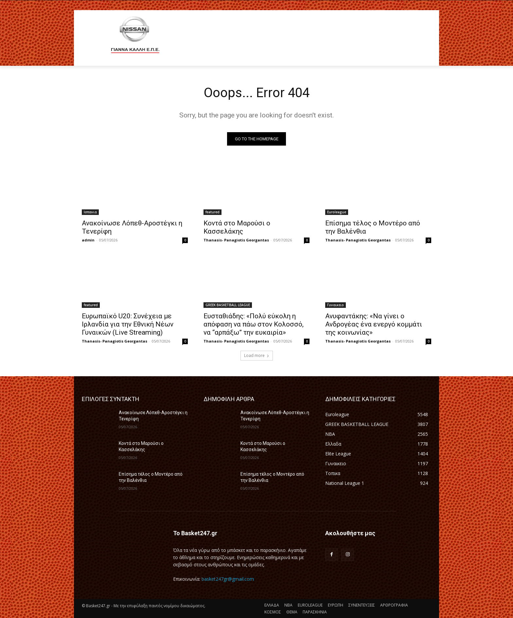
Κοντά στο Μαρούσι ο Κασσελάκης (236, 227)
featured (212, 212)
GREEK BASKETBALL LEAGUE (227, 305)
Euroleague (336, 212)
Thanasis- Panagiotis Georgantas (236, 240)
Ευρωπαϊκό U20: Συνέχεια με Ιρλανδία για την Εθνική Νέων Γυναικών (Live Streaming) (127, 324)
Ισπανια (90, 212)
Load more (256, 355)
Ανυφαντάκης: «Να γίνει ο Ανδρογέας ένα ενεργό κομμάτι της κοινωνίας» (373, 324)
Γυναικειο (335, 305)
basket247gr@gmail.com (228, 579)
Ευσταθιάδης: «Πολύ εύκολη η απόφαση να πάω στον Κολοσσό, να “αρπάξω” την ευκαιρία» (253, 324)
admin (88, 240)
